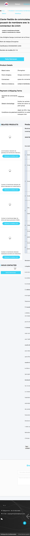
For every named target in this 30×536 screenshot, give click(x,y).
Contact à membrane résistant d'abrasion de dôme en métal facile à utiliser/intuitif (11, 253)
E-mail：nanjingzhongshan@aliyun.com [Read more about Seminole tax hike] (13, 513)
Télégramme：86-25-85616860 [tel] (10, 510)
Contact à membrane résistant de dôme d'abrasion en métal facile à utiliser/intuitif (10, 186)
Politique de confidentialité (8, 534)
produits (11, 10)
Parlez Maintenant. (12, 59)
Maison (17, 4)
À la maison (4, 12)
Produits (27, 4)
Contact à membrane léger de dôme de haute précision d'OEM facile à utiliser (10, 220)
